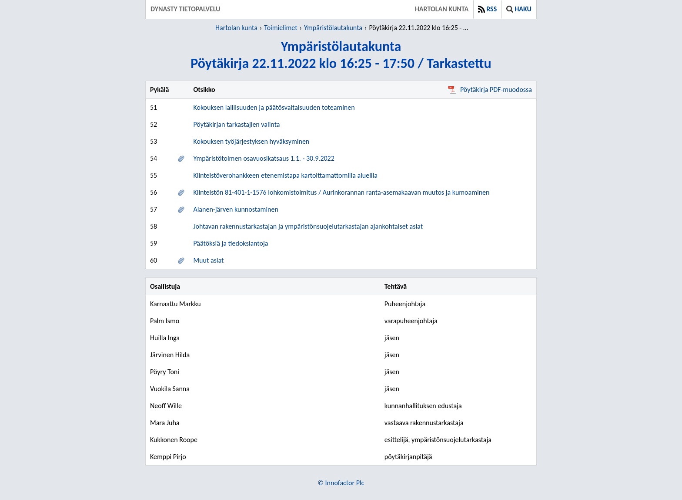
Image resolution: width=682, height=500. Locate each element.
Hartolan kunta (441, 9)
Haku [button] (519, 9)
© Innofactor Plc (341, 483)
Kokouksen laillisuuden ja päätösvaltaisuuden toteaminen (273, 107)
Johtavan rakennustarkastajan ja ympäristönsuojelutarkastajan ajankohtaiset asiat (308, 226)
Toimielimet (280, 28)
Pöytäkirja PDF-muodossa (490, 89)
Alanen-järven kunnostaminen (235, 209)
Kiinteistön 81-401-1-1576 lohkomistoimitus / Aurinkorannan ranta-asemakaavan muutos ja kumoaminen (341, 192)
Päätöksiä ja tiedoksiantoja (230, 243)
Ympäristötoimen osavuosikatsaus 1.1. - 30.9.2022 (263, 158)
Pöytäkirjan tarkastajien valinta (236, 124)
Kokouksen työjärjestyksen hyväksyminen (251, 141)
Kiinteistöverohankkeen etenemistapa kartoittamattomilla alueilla (285, 175)
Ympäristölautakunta (333, 28)
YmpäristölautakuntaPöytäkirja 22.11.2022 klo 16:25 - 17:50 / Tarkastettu (341, 55)
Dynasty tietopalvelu (185, 9)
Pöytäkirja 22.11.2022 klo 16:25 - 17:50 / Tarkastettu (420, 28)
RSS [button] (487, 9)
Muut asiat (208, 260)
